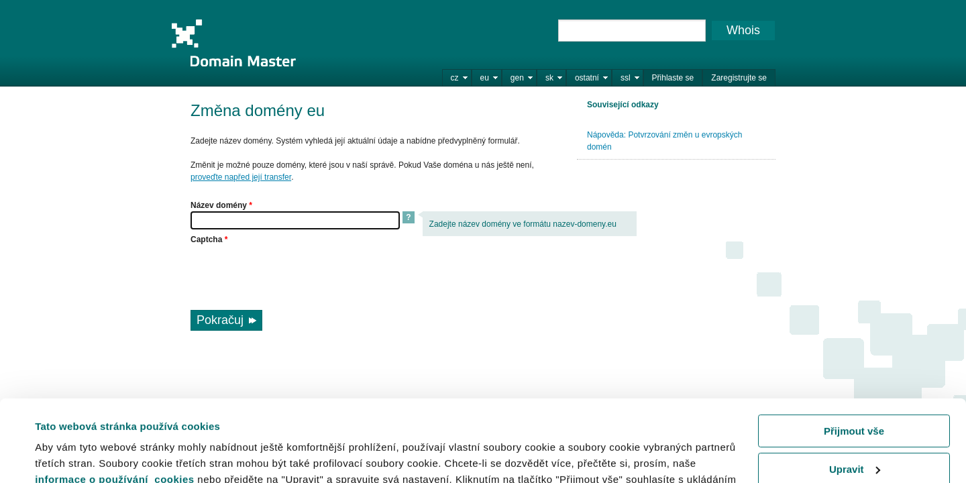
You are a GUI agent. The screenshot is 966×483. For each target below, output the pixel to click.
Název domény (221, 205)
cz (455, 78)
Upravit (854, 392)
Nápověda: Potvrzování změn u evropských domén (664, 141)
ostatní (587, 78)
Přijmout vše (854, 354)
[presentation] (292, 272)
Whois (743, 30)
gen (517, 78)
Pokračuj (220, 320)
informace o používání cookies (115, 403)
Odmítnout (853, 430)
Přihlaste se (673, 78)
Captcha (209, 239)
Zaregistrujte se (739, 78)
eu (484, 78)
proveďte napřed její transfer (241, 177)
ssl (626, 78)
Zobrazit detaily (72, 456)
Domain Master (233, 43)
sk (549, 78)
